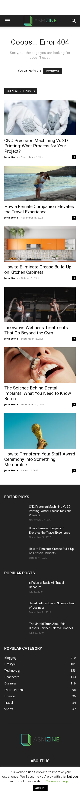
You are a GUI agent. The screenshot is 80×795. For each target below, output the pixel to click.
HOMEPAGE (52, 70)
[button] (7, 21)
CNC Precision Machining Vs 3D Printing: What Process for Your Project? (36, 146)
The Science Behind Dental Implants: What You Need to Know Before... (37, 393)
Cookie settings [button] (57, 781)
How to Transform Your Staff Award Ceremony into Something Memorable (39, 459)
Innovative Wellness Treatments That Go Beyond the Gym (36, 330)
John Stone (11, 157)
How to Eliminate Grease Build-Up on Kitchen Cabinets (37, 269)
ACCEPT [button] (40, 788)
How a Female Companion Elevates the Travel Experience (39, 209)
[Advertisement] (40, 7)
